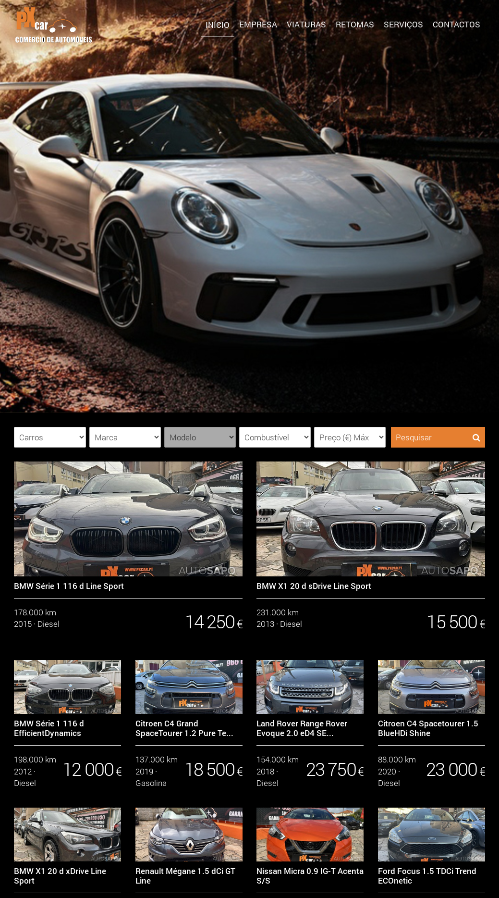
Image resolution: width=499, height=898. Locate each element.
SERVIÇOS (403, 24)
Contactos (456, 24)
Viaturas (306, 24)
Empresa (258, 24)
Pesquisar (438, 437)
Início (218, 24)
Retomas (355, 24)
